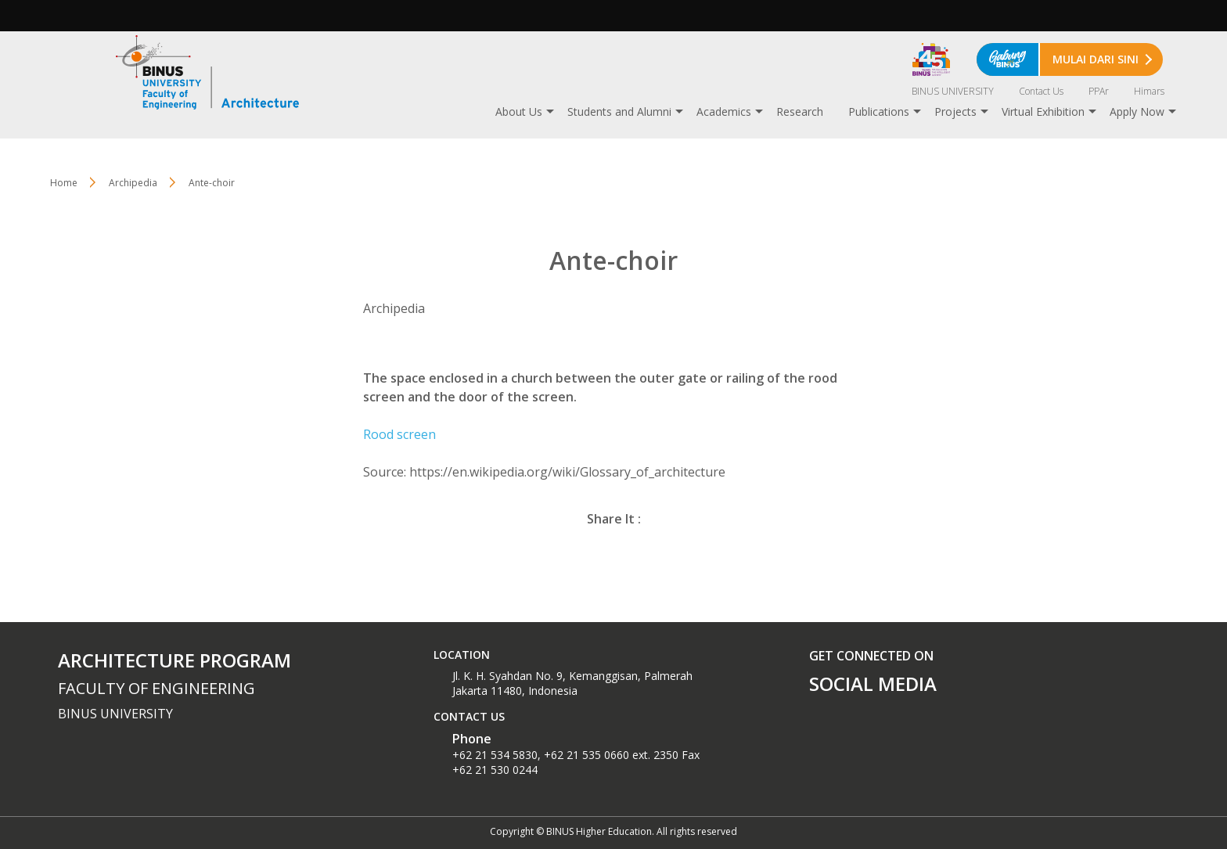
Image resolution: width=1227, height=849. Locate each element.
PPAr (1098, 91)
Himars (1149, 91)
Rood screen (399, 434)
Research (799, 111)
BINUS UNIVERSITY (953, 91)
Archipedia (133, 182)
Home (63, 182)
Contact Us (1041, 91)
